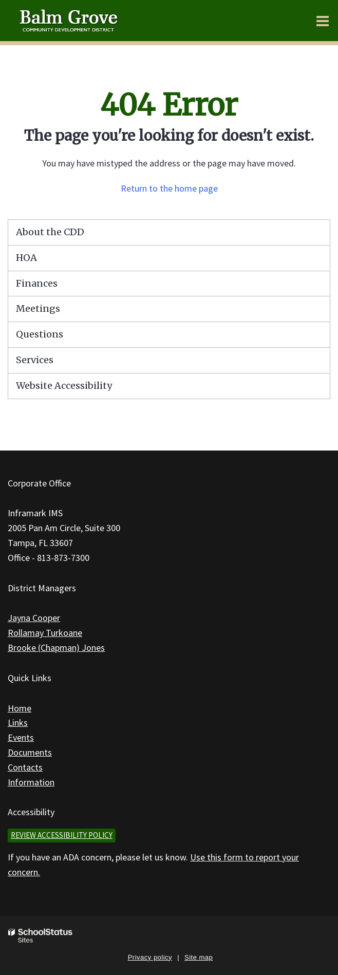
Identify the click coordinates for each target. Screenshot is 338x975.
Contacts (25, 767)
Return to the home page (169, 188)
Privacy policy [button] (150, 957)
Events (21, 737)
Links (18, 722)
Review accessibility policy (61, 835)
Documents (30, 752)
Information (31, 782)
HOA (26, 258)
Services (34, 360)
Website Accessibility (64, 385)
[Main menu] (322, 20)
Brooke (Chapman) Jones (56, 647)
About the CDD (50, 232)
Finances (37, 283)
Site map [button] (198, 957)
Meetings (38, 308)
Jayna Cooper (34, 618)
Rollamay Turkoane (45, 633)
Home (19, 708)
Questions (39, 334)
